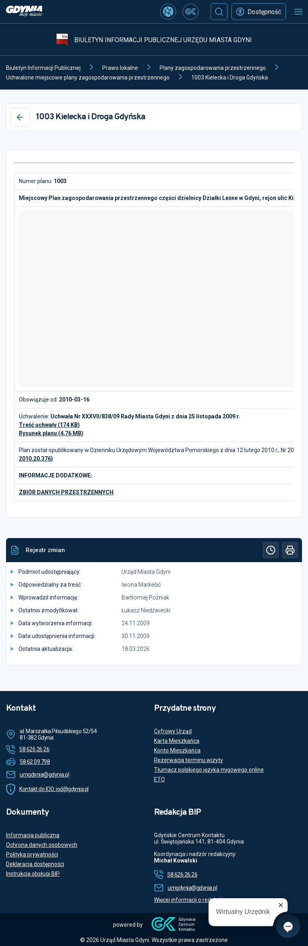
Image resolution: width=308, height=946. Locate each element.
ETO (159, 779)
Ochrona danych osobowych (41, 845)
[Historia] (271, 550)
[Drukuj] (290, 550)
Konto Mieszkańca (177, 750)
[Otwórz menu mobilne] (298, 11)
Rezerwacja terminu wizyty (188, 760)
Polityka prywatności (32, 854)
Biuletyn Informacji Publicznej (43, 68)
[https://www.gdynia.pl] (24, 12)
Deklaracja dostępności (35, 864)
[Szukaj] (219, 11)
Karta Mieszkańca (176, 741)
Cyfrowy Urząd (173, 731)
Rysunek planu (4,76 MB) (51, 433)
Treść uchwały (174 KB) (49, 425)
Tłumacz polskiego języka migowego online (209, 770)
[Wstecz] (20, 117)
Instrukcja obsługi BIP (33, 874)
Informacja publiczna (32, 835)
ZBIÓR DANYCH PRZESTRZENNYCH (66, 492)
